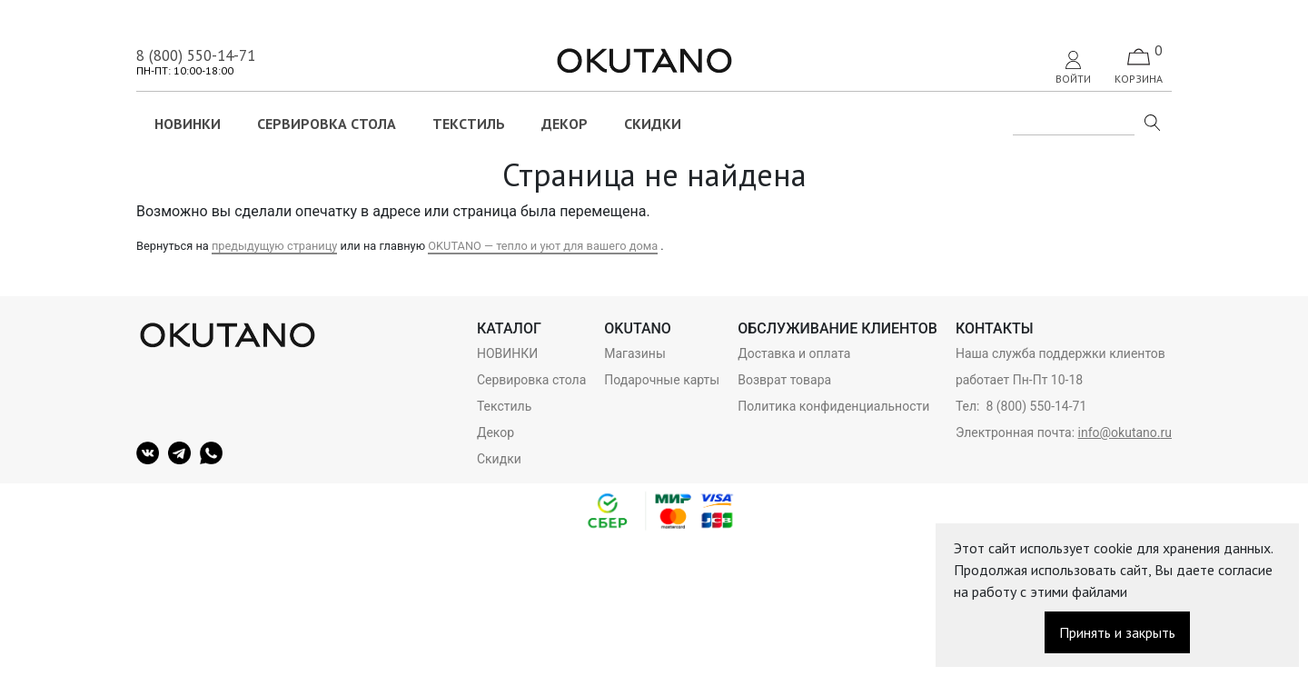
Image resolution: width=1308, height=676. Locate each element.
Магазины (634, 353)
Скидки (652, 123)
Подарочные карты (661, 380)
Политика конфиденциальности (833, 406)
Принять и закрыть (1117, 632)
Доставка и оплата (794, 353)
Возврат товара (784, 380)
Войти (1073, 67)
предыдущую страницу (274, 246)
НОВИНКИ (187, 123)
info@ (1095, 432)
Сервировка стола (326, 123)
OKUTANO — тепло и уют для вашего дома (543, 246)
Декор (564, 123)
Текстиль (468, 123)
